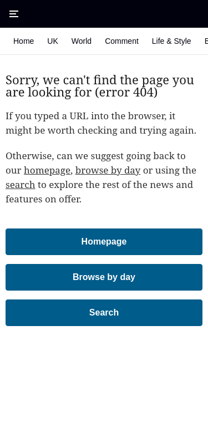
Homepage (104, 241)
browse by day (108, 170)
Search (104, 312)
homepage (47, 170)
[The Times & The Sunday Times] (104, 14)
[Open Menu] (14, 14)
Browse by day (104, 277)
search (20, 184)
